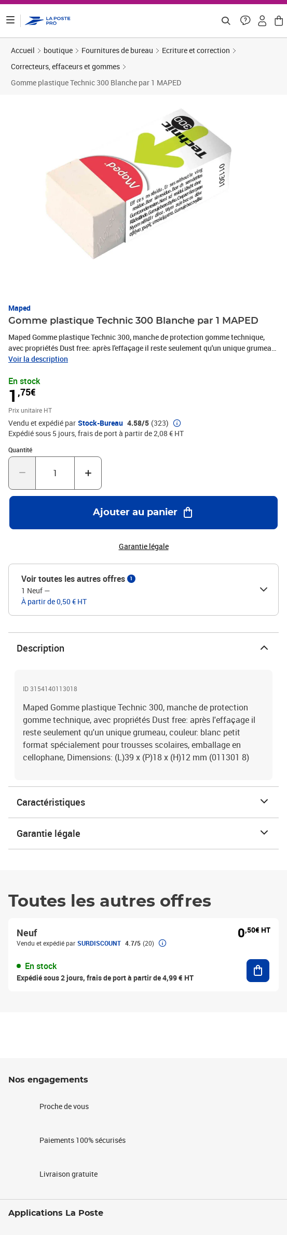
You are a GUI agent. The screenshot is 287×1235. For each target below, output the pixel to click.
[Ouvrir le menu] (10, 20)
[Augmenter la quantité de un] (88, 473)
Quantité (20, 449)
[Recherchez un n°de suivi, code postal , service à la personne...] (225, 20)
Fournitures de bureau (117, 50)
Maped (19, 308)
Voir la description (38, 359)
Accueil (23, 50)
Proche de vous (64, 1106)
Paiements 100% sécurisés (82, 1140)
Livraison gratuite (68, 1174)
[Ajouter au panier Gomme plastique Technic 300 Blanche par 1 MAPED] (143, 512)
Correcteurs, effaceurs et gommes (65, 66)
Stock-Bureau (100, 423)
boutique (58, 50)
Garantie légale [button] (144, 546)
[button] (245, 20)
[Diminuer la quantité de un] (22, 473)
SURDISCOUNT (99, 943)
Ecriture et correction (196, 50)
